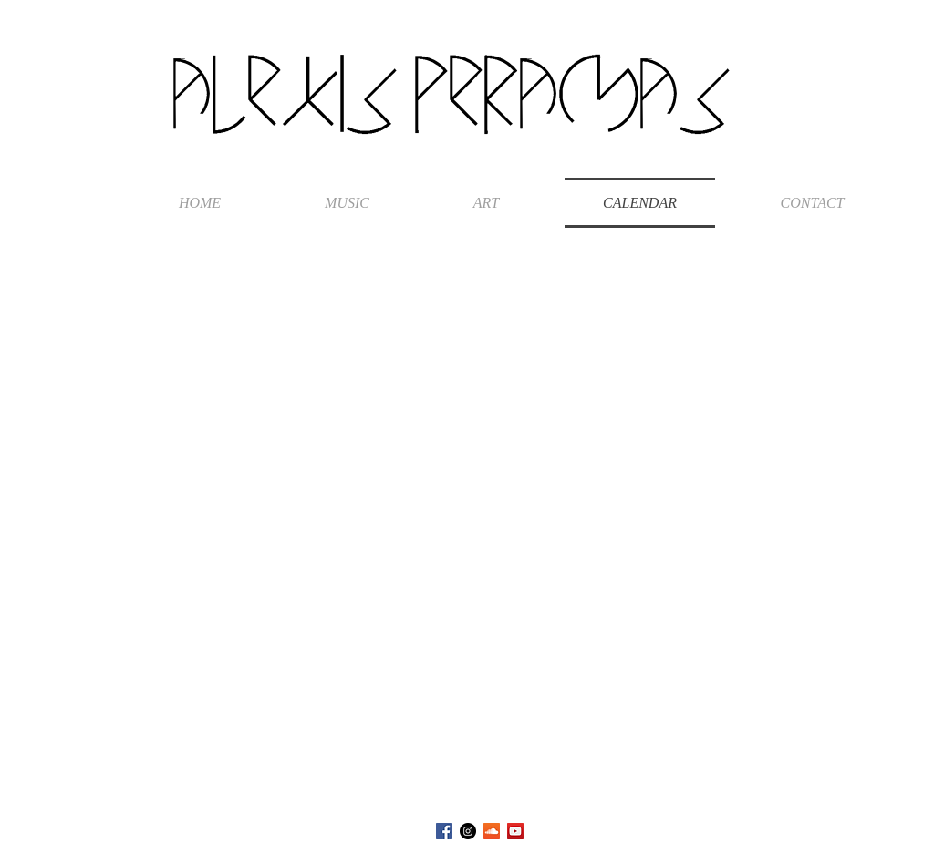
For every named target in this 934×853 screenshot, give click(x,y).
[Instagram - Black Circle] (468, 831)
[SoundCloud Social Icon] (491, 831)
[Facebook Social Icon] (444, 831)
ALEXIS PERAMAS (451, 94)
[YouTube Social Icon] (515, 831)
